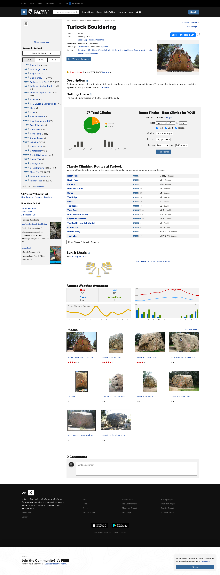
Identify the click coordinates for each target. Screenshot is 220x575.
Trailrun (50, 3)
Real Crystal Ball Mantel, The (44, 103)
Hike (40, 3)
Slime (32, 112)
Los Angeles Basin (95, 20)
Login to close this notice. (56, 564)
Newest (38, 197)
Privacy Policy (205, 561)
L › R (29, 59)
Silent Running (37, 168)
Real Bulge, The (37, 69)
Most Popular (27, 197)
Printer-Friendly (28, 208)
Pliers (32, 108)
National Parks (168, 511)
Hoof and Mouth (37, 116)
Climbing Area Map (41, 42)
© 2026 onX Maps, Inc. (102, 531)
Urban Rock (26, 248)
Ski (60, 3)
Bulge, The (35, 73)
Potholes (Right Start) (40, 92)
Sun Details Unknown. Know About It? (153, 260)
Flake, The (35, 172)
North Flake (35, 133)
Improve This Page (190, 22)
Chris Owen (82, 47)
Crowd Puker (36, 146)
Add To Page (193, 26)
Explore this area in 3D (186, 33)
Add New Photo (192, 328)
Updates (104, 47)
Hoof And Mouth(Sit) (40, 121)
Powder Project (168, 506)
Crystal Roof (36, 150)
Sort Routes (39, 186)
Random (48, 197)
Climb (23, 3)
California (82, 20)
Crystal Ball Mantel (39, 155)
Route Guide (88, 12)
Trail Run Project (169, 502)
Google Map (82, 40)
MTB (32, 3)
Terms (116, 531)
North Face (35, 129)
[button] (160, 55)
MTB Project (128, 511)
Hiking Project (167, 498)
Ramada (34, 99)
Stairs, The (35, 65)
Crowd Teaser (36, 138)
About (86, 498)
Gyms (99, 12)
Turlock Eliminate (38, 176)
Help (85, 502)
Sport (169, 127)
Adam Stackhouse (125, 50)
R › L (41, 59)
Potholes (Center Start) (41, 86)
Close (195, 567)
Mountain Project (130, 506)
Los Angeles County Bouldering (34, 224)
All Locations (72, 20)
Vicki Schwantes (91, 53)
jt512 (89, 50)
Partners (122, 12)
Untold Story (36, 77)
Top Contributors (130, 502)
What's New (110, 12)
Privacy (123, 531)
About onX (27, 511)
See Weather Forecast (78, 59)
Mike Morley (112, 50)
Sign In (193, 12)
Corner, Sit (35, 163)
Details (106, 72)
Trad (159, 127)
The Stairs (104, 86)
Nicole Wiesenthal (99, 50)
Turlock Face (36, 180)
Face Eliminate (37, 125)
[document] (195, 563)
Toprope (180, 127)
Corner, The (35, 159)
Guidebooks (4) (28, 214)
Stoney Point (110, 20)
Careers (25, 515)
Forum (131, 12)
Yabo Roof (35, 142)
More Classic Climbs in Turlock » (83, 241)
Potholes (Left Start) (39, 82)
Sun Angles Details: (99, 265)
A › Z (54, 59)
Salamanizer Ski (140, 50)
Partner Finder (90, 511)
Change (168, 116)
